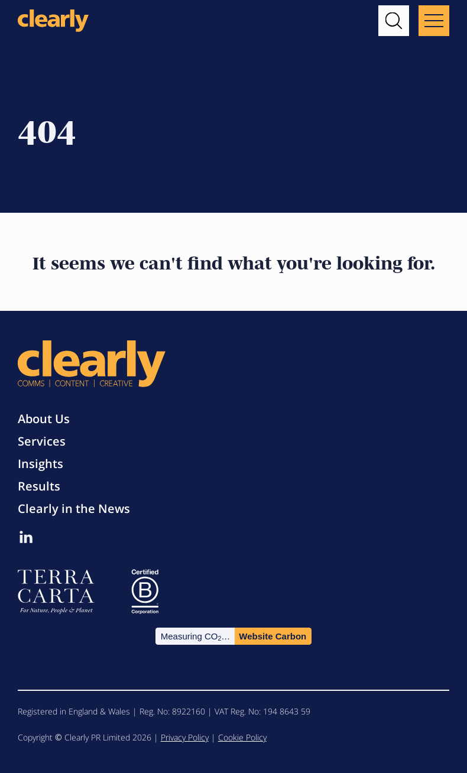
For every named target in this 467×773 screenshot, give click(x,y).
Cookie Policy (242, 737)
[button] (393, 20)
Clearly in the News (74, 509)
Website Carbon (272, 636)
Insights (40, 464)
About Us (44, 419)
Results (39, 486)
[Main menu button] (434, 20)
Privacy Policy (185, 737)
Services (42, 441)
